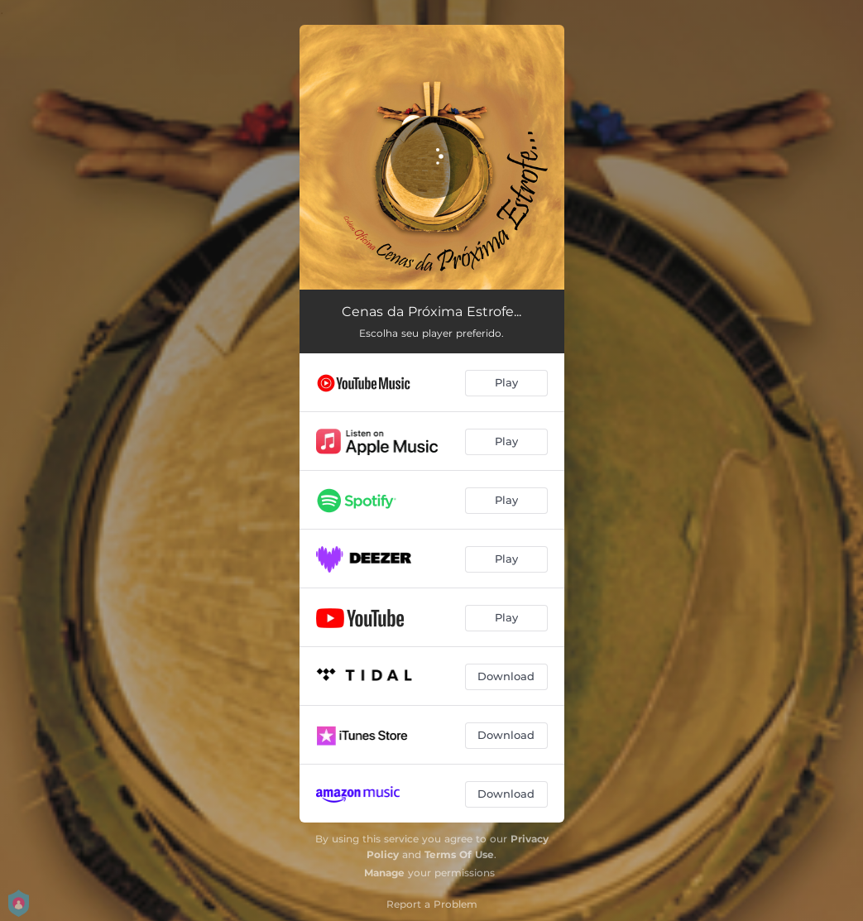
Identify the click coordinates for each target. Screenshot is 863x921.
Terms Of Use (459, 854)
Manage (384, 872)
